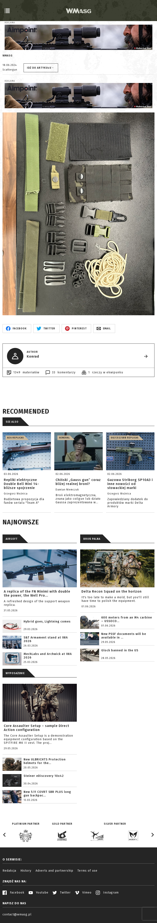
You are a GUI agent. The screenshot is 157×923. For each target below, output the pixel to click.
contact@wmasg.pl (17, 914)
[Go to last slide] (5, 834)
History (25, 870)
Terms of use (87, 870)
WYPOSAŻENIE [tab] (15, 673)
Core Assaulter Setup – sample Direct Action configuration (36, 728)
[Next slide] (152, 834)
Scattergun (10, 69)
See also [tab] (12, 421)
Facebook (13, 892)
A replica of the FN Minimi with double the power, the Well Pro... (37, 593)
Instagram (107, 892)
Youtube (38, 892)
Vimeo (83, 892)
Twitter (62, 892)
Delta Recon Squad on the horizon (111, 591)
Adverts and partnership (54, 870)
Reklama (10, 22)
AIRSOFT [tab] (11, 538)
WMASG (7, 55)
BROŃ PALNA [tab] (91, 538)
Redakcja (9, 870)
